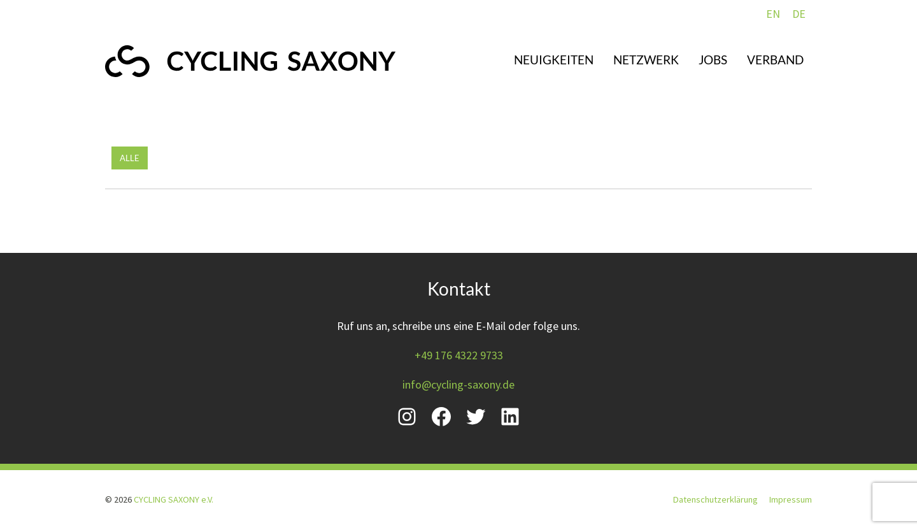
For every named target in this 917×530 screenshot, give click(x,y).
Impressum (790, 499)
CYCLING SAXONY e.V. (173, 499)
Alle (129, 158)
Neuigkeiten (554, 59)
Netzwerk (646, 59)
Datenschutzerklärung (715, 499)
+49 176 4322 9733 (459, 355)
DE (799, 13)
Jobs (713, 59)
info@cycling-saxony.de (458, 384)
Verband (775, 59)
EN (773, 13)
